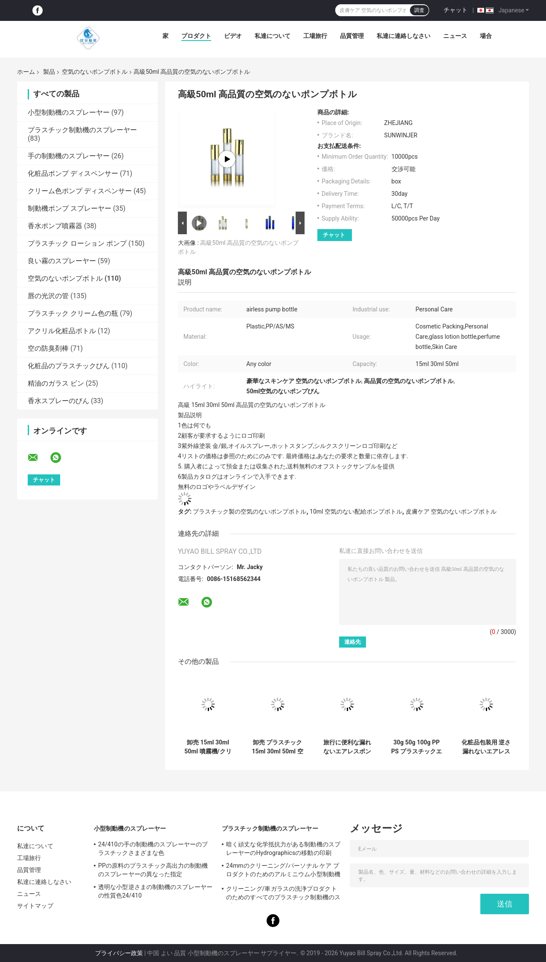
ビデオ (233, 35)
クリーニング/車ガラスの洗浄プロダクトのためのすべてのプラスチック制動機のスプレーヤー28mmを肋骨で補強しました (283, 894)
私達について (272, 35)
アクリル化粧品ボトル (62, 331)
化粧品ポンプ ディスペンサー (73, 173)
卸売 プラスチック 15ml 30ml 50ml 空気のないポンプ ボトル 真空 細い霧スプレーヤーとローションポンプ (277, 747)
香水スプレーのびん (58, 401)
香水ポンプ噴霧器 (55, 226)
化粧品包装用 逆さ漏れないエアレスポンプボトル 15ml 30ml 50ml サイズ (486, 747)
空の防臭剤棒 (48, 348)
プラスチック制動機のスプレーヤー (82, 130)
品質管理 (352, 35)
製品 (49, 71)
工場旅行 (315, 35)
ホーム (26, 71)
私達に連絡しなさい (403, 35)
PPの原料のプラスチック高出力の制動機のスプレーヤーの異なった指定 (153, 870)
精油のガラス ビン (56, 383)
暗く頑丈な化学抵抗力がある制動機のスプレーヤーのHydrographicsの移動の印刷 (283, 848)
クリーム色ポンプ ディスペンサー (80, 191)
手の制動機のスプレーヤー (69, 156)
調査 (419, 10)
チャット (456, 9)
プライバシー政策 (119, 953)
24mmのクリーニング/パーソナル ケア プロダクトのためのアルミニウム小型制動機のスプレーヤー (283, 871)
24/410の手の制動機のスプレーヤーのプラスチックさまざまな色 (153, 848)
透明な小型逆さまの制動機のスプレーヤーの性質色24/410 (155, 891)
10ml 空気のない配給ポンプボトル (356, 511)
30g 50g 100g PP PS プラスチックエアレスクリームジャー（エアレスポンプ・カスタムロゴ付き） (416, 747)
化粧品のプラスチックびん (69, 366)
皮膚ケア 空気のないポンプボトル (451, 511)
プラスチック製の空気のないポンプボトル (249, 511)
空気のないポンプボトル (95, 71)
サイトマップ (35, 905)
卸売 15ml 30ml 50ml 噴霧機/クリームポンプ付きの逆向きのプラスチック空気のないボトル (208, 747)
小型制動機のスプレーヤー (69, 112)
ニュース (455, 35)
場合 (486, 35)
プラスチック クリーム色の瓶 (73, 313)
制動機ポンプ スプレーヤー (69, 208)
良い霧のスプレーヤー (62, 261)
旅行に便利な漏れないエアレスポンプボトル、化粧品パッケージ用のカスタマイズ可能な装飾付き (347, 747)
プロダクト (196, 35)
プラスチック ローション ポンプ (77, 243)
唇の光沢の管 (48, 296)
